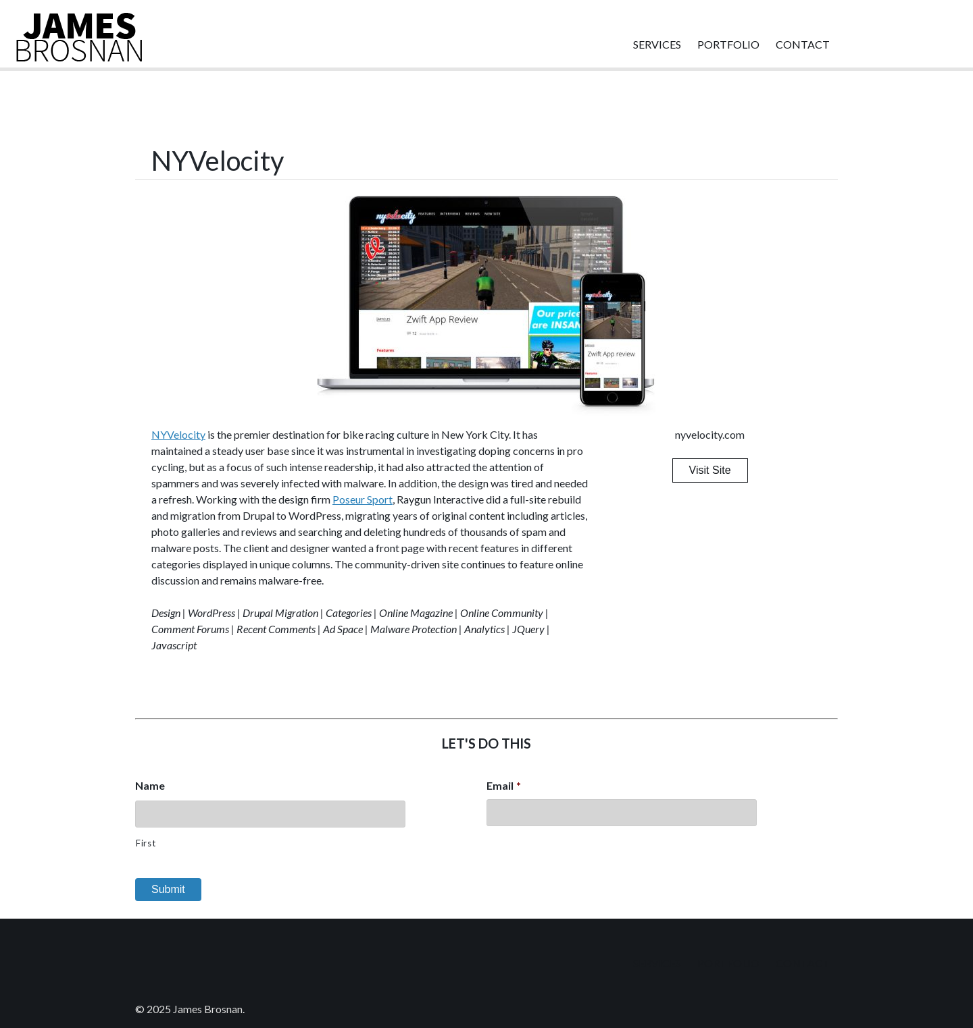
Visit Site (710, 470)
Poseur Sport (362, 499)
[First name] (270, 814)
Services (657, 44)
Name (150, 785)
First (145, 843)
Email (504, 785)
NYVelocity (178, 434)
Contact (803, 44)
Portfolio (728, 44)
